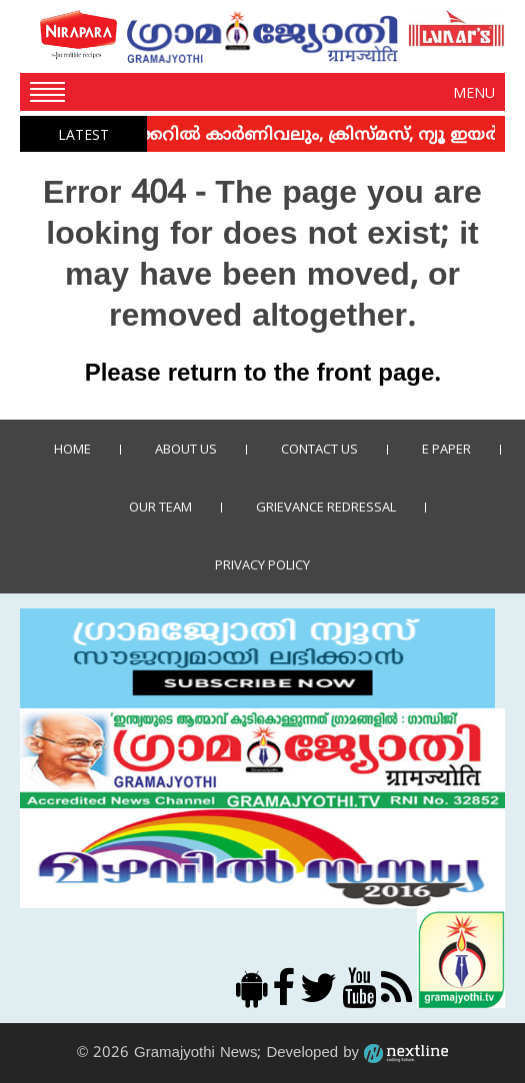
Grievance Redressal (326, 507)
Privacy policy (262, 564)
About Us (186, 449)
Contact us (319, 449)
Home (72, 449)
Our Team (160, 507)
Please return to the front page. (263, 375)
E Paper (446, 449)
